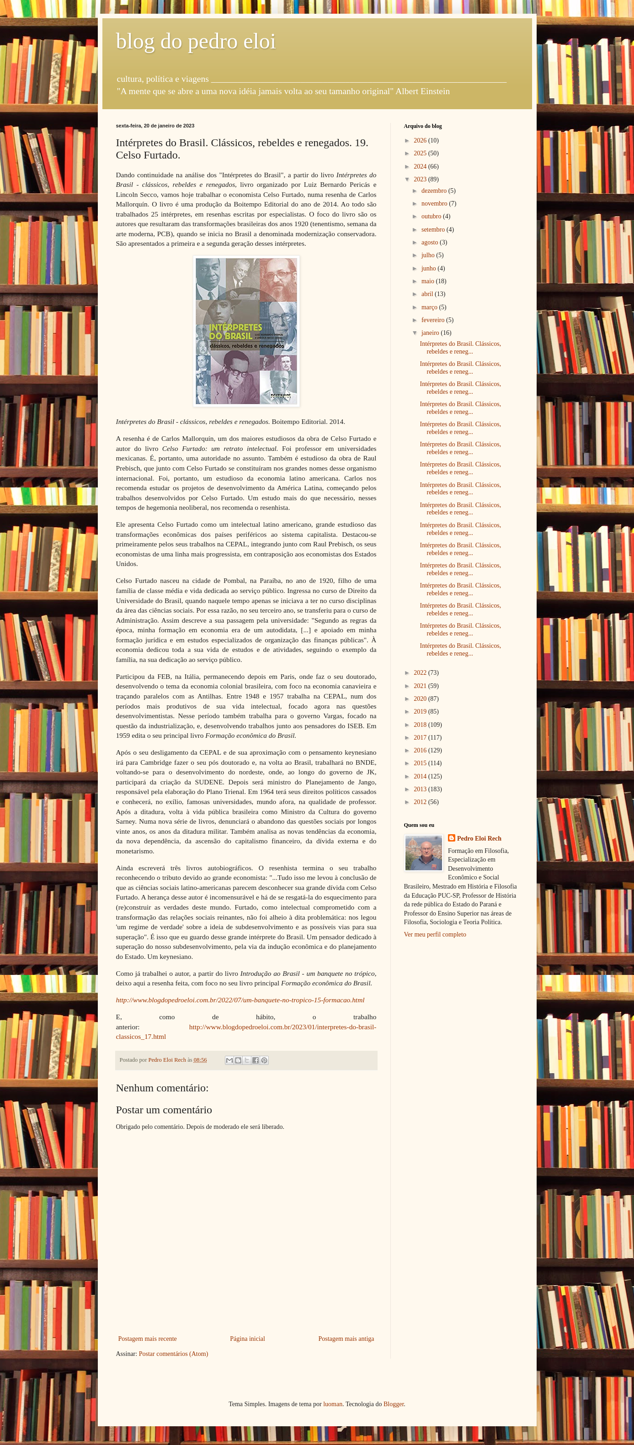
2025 (421, 153)
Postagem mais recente (147, 1338)
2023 (421, 179)
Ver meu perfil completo (435, 934)
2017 (421, 737)
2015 (421, 763)
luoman (332, 1404)
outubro (432, 216)
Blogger (394, 1404)
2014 (421, 776)
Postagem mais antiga (346, 1338)
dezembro (434, 190)
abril (428, 294)
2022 (421, 672)
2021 (421, 686)
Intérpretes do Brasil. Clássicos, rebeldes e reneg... (460, 347)
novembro (435, 203)
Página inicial (247, 1338)
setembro (434, 229)
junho (429, 268)
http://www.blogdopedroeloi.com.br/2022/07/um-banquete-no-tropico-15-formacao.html (240, 1000)
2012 (421, 802)
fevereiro (433, 320)
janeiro (431, 332)
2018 (421, 724)
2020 (421, 698)
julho (428, 255)
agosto (430, 242)
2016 (421, 750)
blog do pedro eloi (196, 41)
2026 (421, 140)
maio (428, 281)
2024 (421, 166)
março (430, 307)
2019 (421, 711)
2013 (421, 789)
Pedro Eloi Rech (479, 838)
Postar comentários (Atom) (173, 1353)
